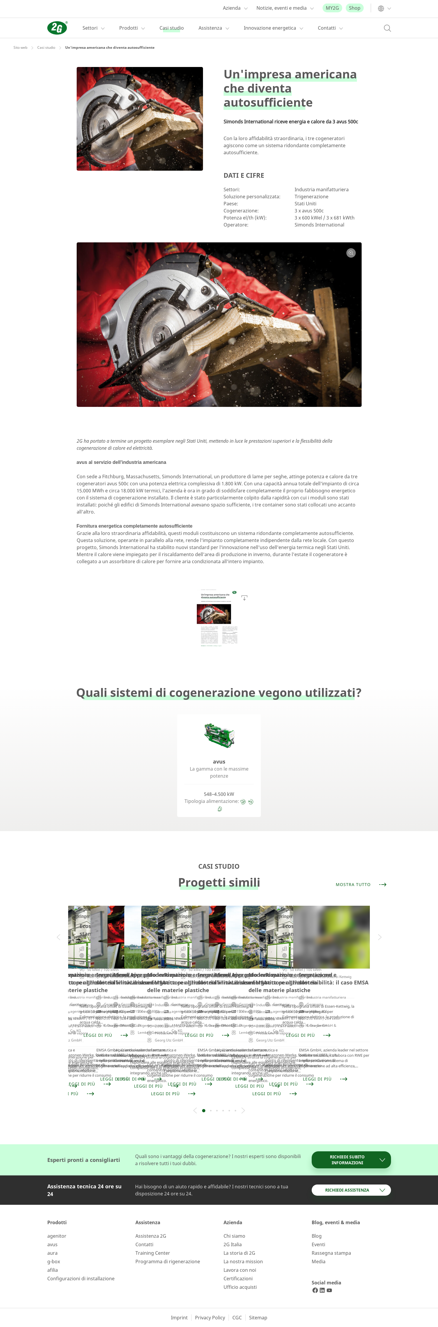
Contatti (144, 1244)
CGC (237, 1317)
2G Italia (233, 1244)
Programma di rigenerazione (167, 1261)
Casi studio (46, 47)
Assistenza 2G (150, 1236)
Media (318, 1261)
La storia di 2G (239, 1253)
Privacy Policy (210, 1317)
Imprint (179, 1317)
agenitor (56, 1236)
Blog (317, 1236)
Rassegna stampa (331, 1253)
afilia (52, 1270)
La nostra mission (243, 1261)
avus (52, 1244)
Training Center (152, 1253)
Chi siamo (234, 1236)
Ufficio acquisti (240, 1287)
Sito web (20, 47)
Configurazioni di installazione (81, 1278)
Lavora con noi (240, 1270)
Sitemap (258, 1317)
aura (52, 1253)
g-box (53, 1261)
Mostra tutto (361, 884)
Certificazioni (238, 1278)
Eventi (318, 1244)
